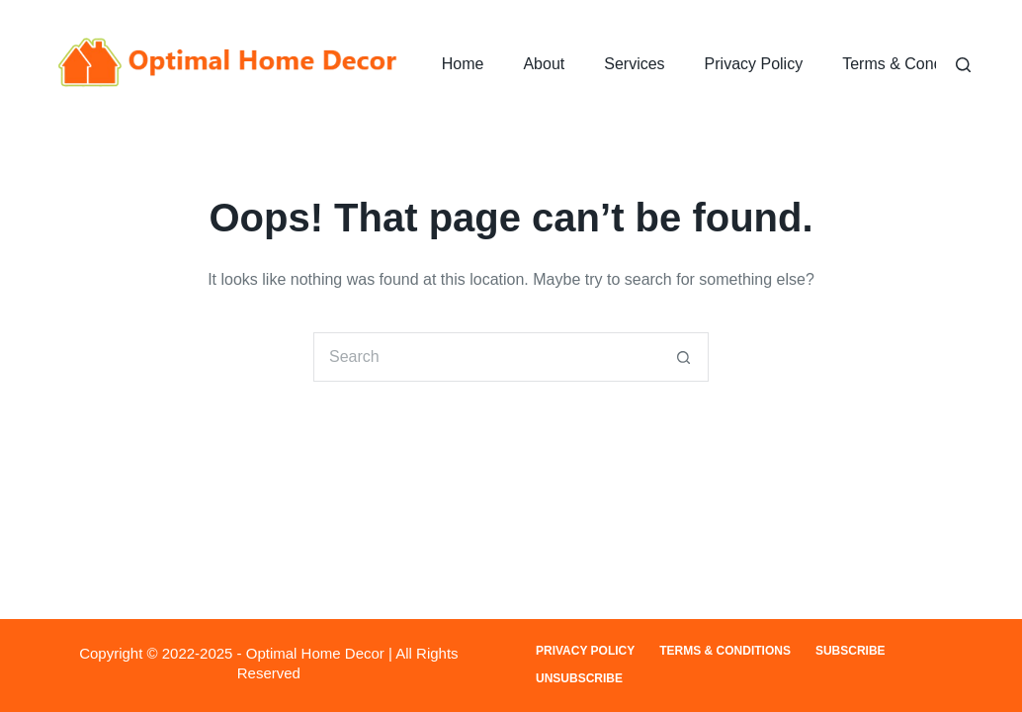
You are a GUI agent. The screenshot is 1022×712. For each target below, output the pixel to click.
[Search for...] (486, 357)
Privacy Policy (754, 63)
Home (463, 63)
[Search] (963, 64)
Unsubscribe (579, 678)
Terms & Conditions (910, 63)
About (543, 63)
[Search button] (684, 357)
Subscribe (850, 651)
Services (634, 63)
